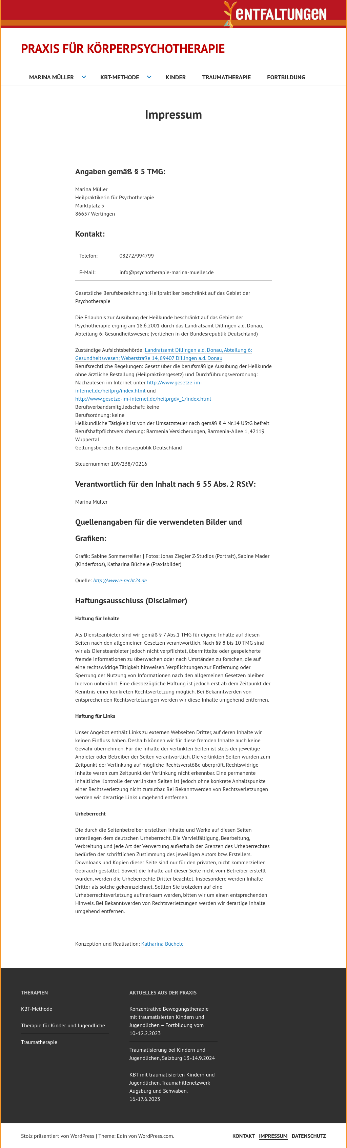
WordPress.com (155, 1135)
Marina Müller (51, 77)
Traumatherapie (226, 77)
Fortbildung (286, 77)
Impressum (273, 1135)
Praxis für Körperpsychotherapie (123, 48)
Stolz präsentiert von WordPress (57, 1135)
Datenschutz (309, 1135)
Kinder (176, 77)
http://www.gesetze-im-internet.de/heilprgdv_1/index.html (143, 398)
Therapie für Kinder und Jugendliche (63, 1025)
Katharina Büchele (162, 943)
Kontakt (243, 1135)
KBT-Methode (119, 77)
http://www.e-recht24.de (120, 580)
